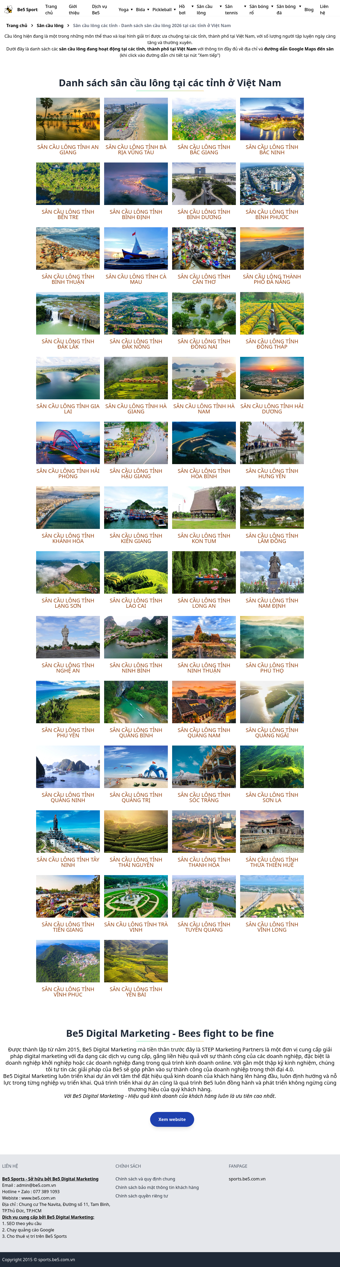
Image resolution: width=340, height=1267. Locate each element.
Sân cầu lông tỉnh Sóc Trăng (204, 797)
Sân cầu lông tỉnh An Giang (68, 149)
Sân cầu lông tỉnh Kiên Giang (136, 538)
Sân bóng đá (288, 9)
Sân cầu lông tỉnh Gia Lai (67, 409)
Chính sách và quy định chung (145, 1179)
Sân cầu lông (209, 9)
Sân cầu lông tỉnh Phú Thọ (272, 668)
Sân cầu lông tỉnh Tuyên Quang (204, 927)
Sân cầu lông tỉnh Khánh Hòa (68, 538)
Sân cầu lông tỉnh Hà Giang (136, 409)
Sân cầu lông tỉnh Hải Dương (272, 409)
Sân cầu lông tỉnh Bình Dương (204, 214)
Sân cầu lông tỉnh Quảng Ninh (68, 797)
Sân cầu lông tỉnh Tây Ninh (68, 862)
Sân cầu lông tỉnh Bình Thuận (68, 279)
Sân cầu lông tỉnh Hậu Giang (136, 473)
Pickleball (163, 9)
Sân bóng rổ (260, 9)
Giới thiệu (74, 9)
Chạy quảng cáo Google (30, 1230)
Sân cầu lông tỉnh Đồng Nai (204, 344)
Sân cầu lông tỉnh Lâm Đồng (272, 538)
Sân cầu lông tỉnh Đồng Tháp (272, 344)
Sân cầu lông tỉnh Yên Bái (136, 992)
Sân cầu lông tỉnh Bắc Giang (204, 149)
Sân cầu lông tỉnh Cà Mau (136, 279)
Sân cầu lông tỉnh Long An (204, 603)
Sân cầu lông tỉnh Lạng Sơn (68, 603)
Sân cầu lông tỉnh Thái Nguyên (136, 862)
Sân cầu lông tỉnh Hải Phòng (68, 473)
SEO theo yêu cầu (24, 1223)
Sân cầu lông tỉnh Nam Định (272, 603)
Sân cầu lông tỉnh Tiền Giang (68, 927)
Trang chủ (51, 9)
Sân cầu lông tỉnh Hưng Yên (272, 473)
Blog (308, 9)
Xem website (172, 1119)
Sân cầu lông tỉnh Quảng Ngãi (272, 732)
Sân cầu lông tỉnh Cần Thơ (204, 279)
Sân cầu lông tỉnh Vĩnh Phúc (68, 992)
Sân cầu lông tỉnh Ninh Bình (136, 668)
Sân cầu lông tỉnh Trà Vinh (136, 927)
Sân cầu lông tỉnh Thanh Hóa (204, 862)
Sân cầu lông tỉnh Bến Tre (68, 214)
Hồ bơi (186, 9)
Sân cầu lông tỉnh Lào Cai (136, 603)
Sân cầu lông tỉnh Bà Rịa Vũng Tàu (136, 149)
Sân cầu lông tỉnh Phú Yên (68, 732)
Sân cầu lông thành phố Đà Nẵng (272, 279)
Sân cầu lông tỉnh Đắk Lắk (68, 344)
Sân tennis (235, 9)
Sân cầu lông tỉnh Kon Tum (204, 538)
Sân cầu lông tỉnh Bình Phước (272, 214)
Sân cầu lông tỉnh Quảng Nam (204, 732)
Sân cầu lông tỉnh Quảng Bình (136, 732)
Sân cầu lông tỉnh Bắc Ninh (272, 149)
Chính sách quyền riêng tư (142, 1196)
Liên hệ (324, 9)
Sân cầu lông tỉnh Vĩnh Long (272, 927)
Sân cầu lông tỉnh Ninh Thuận (204, 668)
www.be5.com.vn (39, 1198)
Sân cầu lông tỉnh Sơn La (272, 797)
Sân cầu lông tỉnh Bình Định (136, 214)
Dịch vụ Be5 (99, 9)
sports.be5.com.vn (247, 1179)
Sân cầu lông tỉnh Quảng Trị (136, 797)
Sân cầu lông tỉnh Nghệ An (68, 668)
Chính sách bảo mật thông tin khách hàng (157, 1187)
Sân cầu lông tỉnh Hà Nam (204, 409)
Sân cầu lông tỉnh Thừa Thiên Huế (272, 862)
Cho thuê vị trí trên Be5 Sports (37, 1236)
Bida (142, 9)
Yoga (125, 9)
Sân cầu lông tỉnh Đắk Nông (136, 344)
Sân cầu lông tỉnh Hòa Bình (204, 473)
